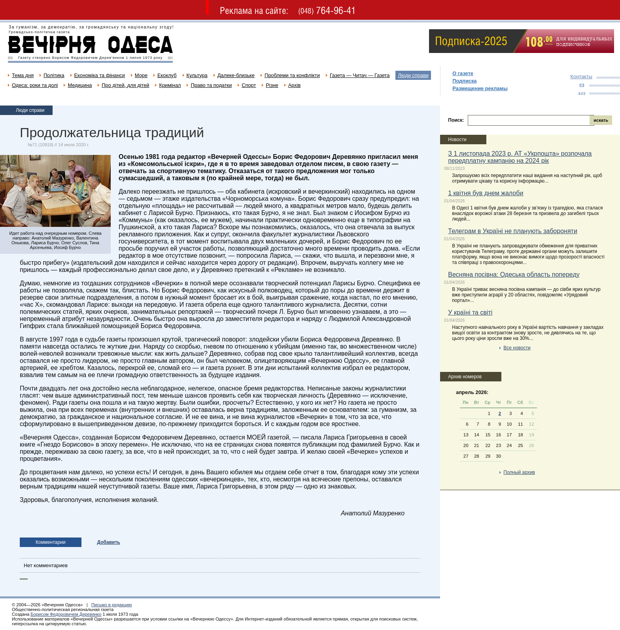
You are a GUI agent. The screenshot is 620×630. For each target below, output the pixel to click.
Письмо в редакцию (111, 604)
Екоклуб (166, 75)
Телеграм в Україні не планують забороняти (512, 231)
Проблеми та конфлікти (292, 75)
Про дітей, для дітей (125, 85)
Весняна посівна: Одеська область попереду (513, 274)
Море (141, 75)
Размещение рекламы (480, 88)
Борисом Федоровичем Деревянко (65, 614)
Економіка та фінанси (99, 75)
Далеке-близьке (236, 75)
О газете (462, 73)
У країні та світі (470, 312)
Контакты (581, 76)
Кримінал (170, 85)
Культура (197, 75)
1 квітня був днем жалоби (485, 193)
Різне (272, 85)
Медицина (80, 85)
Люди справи (413, 75)
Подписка (464, 81)
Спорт (249, 85)
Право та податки (211, 85)
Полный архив (519, 472)
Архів (294, 85)
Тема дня (23, 75)
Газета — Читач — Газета (360, 75)
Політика (53, 75)
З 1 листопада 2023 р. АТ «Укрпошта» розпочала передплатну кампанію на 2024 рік (520, 157)
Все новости (516, 348)
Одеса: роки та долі (35, 85)
